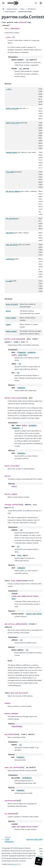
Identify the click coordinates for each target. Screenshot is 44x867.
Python (22, 9)
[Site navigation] (3, 3)
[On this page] (40, 3)
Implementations (12, 9)
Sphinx (14, 864)
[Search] (35, 3)
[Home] (3, 9)
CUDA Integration (10, 11)
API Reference (31, 9)
